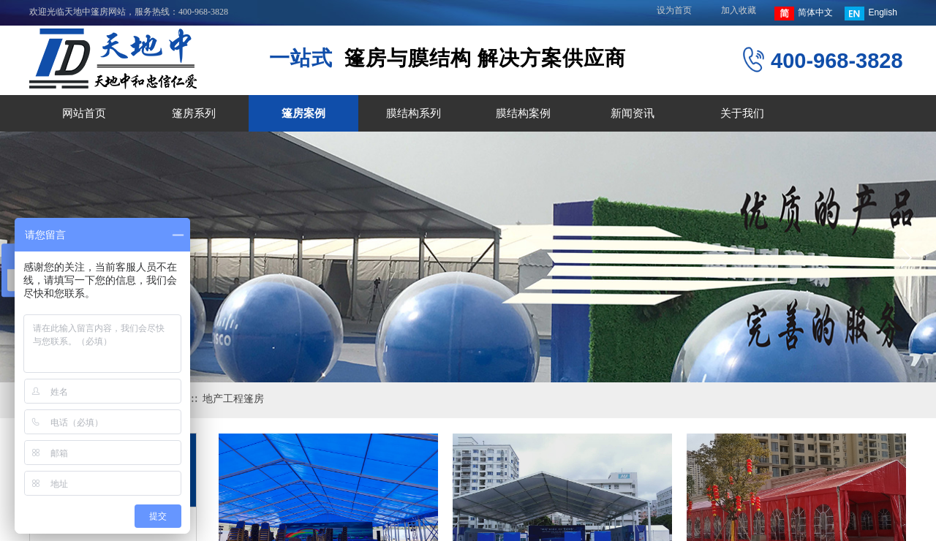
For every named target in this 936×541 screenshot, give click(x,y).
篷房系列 (194, 113)
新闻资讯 (632, 113)
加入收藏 (738, 10)
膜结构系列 (413, 113)
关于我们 (742, 113)
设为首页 (674, 10)
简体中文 (803, 13)
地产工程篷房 (233, 398)
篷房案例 (303, 113)
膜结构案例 (523, 113)
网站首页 (84, 113)
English (871, 13)
